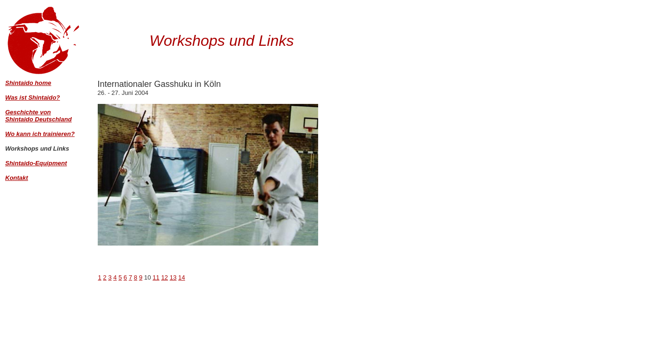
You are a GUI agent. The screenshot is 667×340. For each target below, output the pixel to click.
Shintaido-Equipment (36, 163)
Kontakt (16, 177)
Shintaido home (28, 82)
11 (155, 277)
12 (164, 277)
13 (172, 277)
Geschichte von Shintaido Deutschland (38, 116)
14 (181, 277)
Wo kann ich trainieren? (40, 133)
